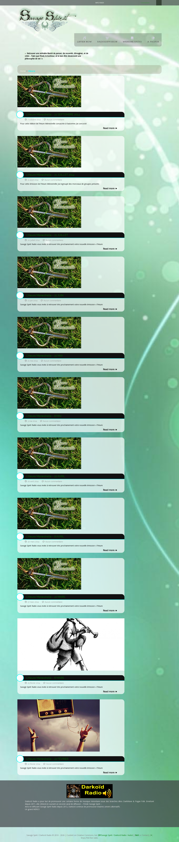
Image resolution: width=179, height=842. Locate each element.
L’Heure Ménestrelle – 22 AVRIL (45, 476)
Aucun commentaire (55, 120)
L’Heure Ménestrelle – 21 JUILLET (47, 235)
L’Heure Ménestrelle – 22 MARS (45, 596)
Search (159, 2)
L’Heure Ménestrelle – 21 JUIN (44, 295)
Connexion (145, 2)
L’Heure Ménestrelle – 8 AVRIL (45, 536)
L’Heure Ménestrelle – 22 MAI (44, 355)
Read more (110, 128)
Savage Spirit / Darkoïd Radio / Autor (115, 835)
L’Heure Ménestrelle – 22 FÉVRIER (47, 758)
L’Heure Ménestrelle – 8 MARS (45, 677)
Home (22, 71)
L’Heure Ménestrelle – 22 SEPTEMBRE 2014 (53, 114)
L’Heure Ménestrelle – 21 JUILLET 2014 (50, 174)
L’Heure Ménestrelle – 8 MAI (43, 416)
